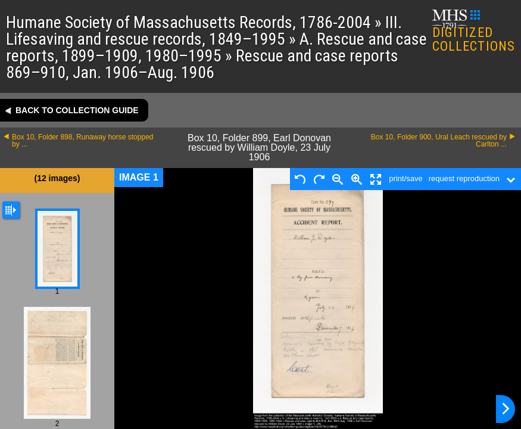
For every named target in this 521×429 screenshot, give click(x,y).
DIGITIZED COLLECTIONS (473, 32)
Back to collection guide (77, 110)
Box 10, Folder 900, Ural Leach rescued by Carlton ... (439, 140)
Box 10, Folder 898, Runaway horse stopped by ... (82, 140)
